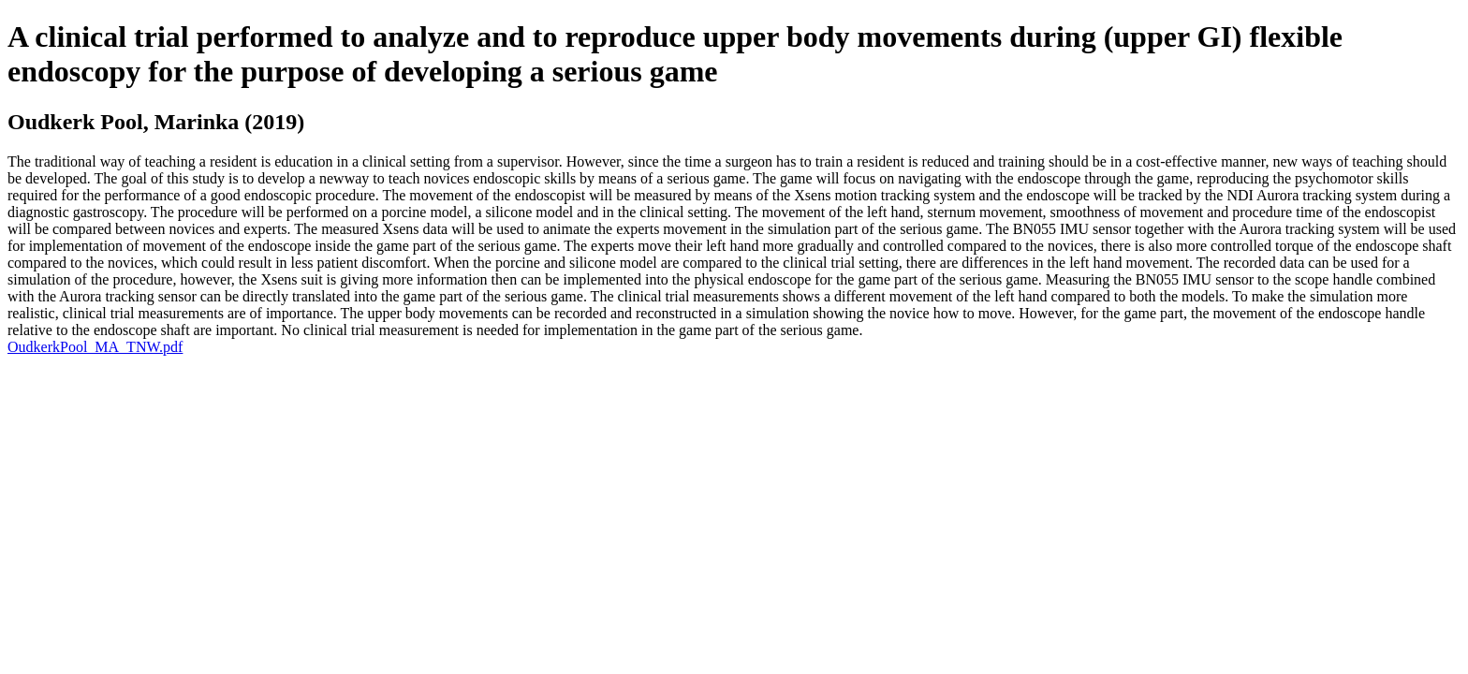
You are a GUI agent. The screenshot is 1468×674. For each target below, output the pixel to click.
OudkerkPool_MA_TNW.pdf (95, 347)
